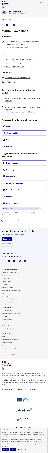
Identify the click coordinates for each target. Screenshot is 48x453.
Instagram (20, 261)
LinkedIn (14, 261)
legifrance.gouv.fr (8, 389)
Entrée (7, 140)
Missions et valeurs (7, 342)
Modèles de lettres (7, 320)
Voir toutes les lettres (7, 246)
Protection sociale (11, 189)
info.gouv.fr (22, 389)
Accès (7, 126)
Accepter (5, 449)
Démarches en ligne (7, 310)
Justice (3, 294)
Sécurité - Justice (10, 169)
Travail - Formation (7, 281)
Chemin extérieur (11, 133)
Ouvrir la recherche (40, 3)
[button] (14, 25)
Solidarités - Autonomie (13, 183)
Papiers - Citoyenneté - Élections (10, 272)
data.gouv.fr (33, 389)
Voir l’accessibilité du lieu (15, 66)
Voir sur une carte (13, 64)
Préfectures (9, 176)
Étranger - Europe (6, 297)
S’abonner (6, 239)
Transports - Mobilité (7, 287)
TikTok (9, 261)
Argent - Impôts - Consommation (11, 290)
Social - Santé (5, 278)
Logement (4, 284)
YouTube (25, 261)
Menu (45, 4)
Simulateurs (5, 316)
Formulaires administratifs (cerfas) (11, 313)
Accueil (7, 146)
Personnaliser (22, 449)
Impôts (7, 196)
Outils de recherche (7, 323)
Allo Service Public (7, 326)
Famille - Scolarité (6, 275)
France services (10, 163)
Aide (3, 346)
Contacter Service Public (8, 355)
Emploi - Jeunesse (11, 203)
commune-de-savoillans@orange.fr (17, 77)
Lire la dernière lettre (7, 243)
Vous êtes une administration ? (10, 349)
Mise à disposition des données (10, 339)
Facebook (3, 261)
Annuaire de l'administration (9, 329)
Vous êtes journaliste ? (8, 352)
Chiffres (4, 336)
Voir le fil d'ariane (6, 19)
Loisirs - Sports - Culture (8, 300)
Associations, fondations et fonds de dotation (14, 303)
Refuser (13, 449)
